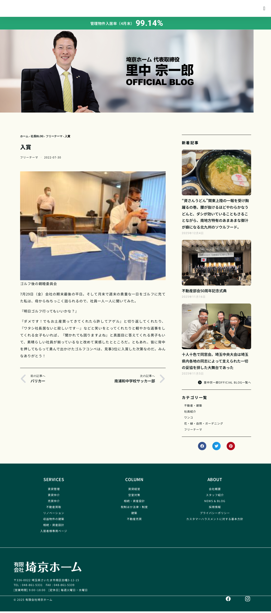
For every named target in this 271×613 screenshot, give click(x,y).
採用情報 (215, 509)
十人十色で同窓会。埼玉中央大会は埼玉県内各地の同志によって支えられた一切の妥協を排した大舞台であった (215, 362)
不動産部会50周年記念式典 (204, 292)
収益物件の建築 (53, 521)
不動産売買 (134, 521)
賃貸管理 (54, 491)
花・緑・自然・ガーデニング (203, 425)
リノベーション (53, 515)
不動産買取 (53, 509)
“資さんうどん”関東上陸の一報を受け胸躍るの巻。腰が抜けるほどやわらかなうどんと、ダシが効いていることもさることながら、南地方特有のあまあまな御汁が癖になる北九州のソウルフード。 (215, 215)
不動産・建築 (193, 407)
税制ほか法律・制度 (134, 509)
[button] (264, 9)
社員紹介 (190, 413)
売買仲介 (54, 503)
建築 (134, 515)
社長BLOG (37, 138)
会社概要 (215, 491)
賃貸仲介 (54, 497)
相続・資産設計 (53, 527)
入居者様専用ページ (53, 533)
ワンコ (188, 419)
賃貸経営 (134, 491)
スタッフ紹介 (215, 497)
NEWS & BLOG (214, 503)
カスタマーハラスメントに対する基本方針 (214, 521)
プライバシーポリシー (215, 515)
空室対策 (134, 497)
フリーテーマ (54, 138)
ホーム (24, 138)
